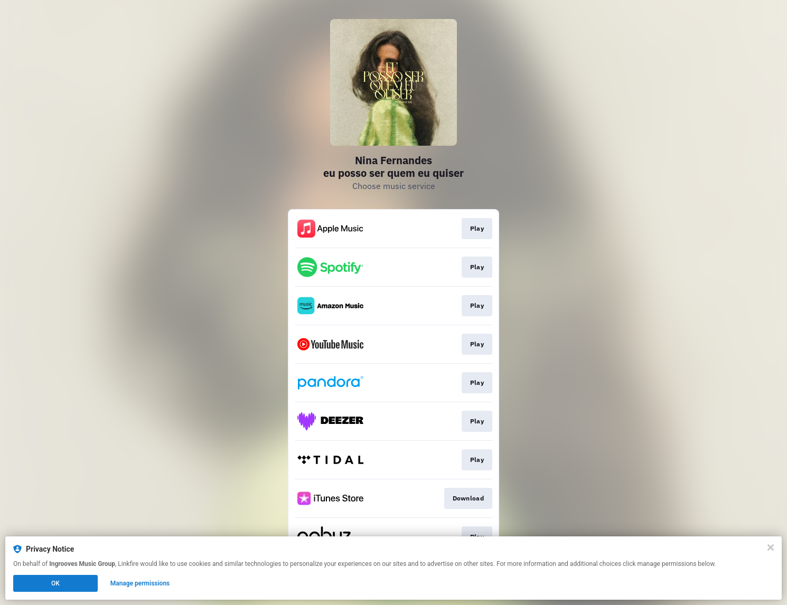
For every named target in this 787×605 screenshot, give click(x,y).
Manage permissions (140, 583)
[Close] (770, 547)
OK (55, 583)
